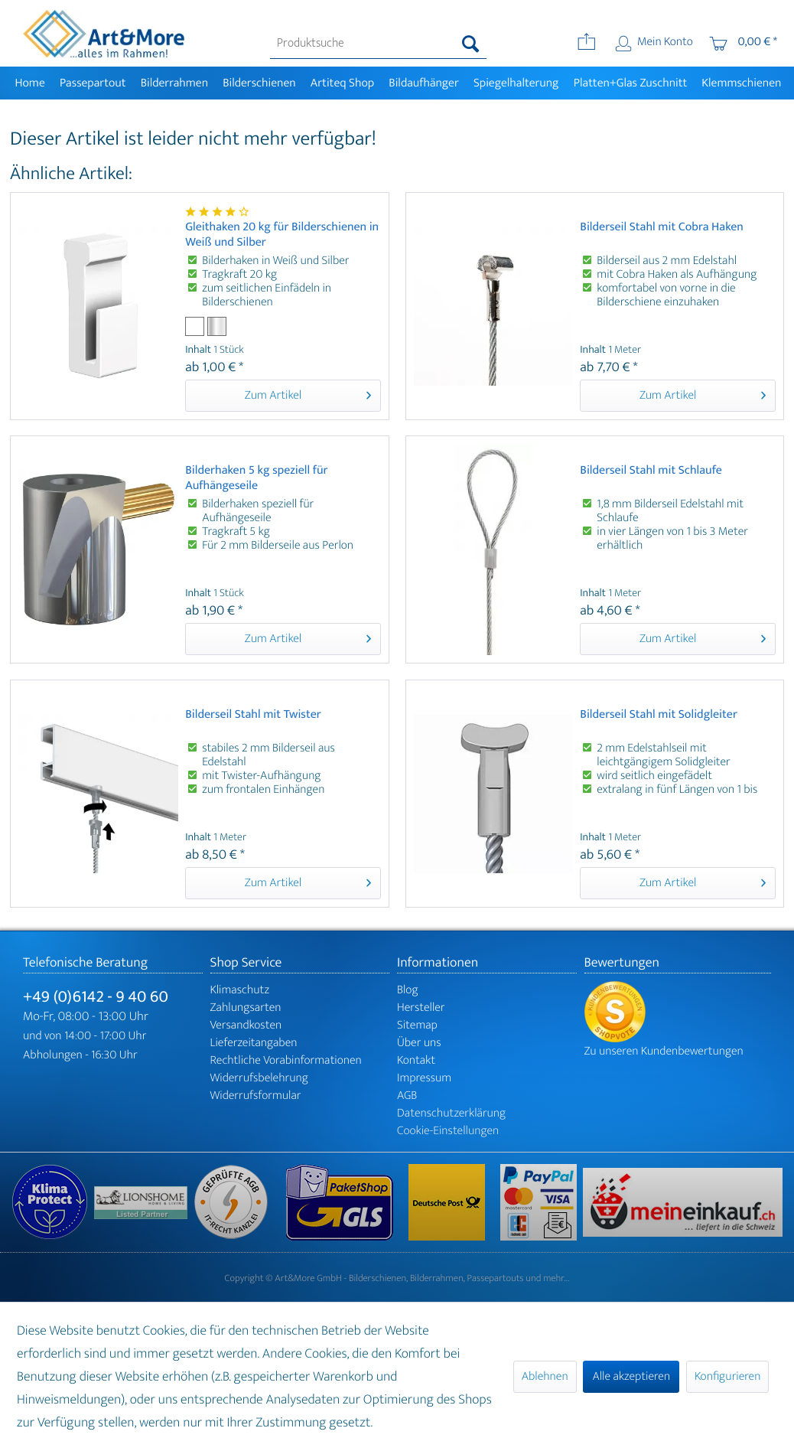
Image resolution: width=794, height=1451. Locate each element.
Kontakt (416, 1060)
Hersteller (421, 1007)
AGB (407, 1095)
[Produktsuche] (378, 43)
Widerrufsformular (255, 1095)
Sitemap (417, 1025)
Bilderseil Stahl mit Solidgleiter (658, 716)
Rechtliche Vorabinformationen (286, 1060)
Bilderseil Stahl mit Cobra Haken (662, 228)
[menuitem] (378, 43)
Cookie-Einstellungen (448, 1131)
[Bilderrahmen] (174, 83)
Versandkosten (246, 1025)
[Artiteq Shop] (342, 83)
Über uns (419, 1043)
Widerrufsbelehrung (259, 1078)
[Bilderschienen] (260, 83)
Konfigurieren (727, 1376)
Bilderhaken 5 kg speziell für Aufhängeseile (256, 478)
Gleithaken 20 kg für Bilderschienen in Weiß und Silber (282, 235)
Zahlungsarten (245, 1007)
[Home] (30, 83)
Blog (407, 990)
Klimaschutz (240, 990)
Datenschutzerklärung (451, 1113)
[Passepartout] (92, 83)
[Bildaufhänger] (424, 83)
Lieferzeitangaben (254, 1043)
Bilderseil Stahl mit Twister (253, 716)
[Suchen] (470, 43)
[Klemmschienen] (742, 83)
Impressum (424, 1078)
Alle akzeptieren (631, 1376)
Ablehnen (545, 1376)
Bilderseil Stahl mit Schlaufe (651, 472)
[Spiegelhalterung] (516, 83)
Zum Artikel (308, 394)
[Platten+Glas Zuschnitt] (630, 83)
